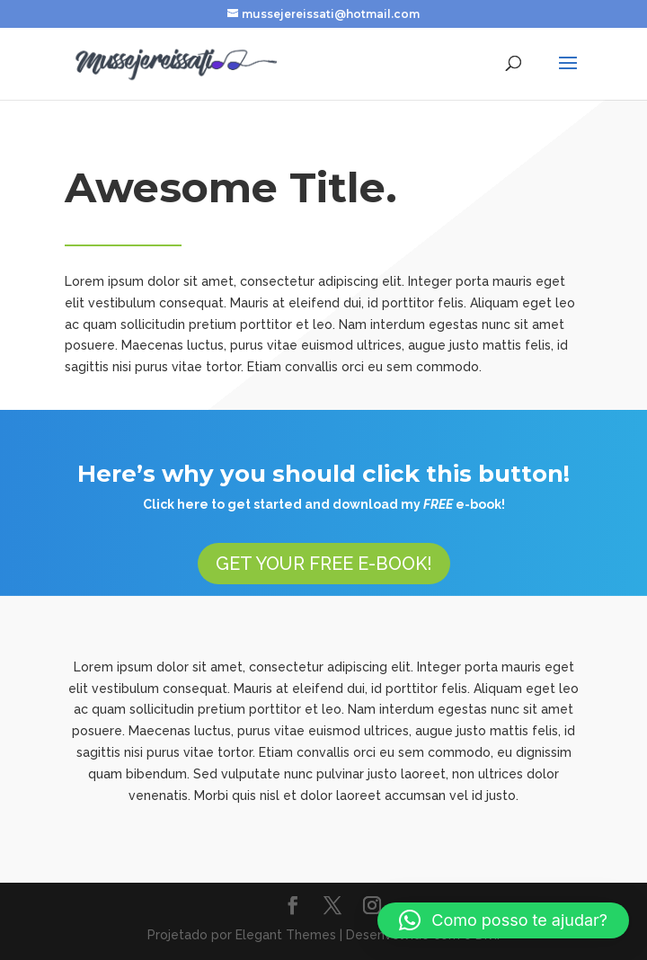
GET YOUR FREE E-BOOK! (324, 563)
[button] (503, 920)
